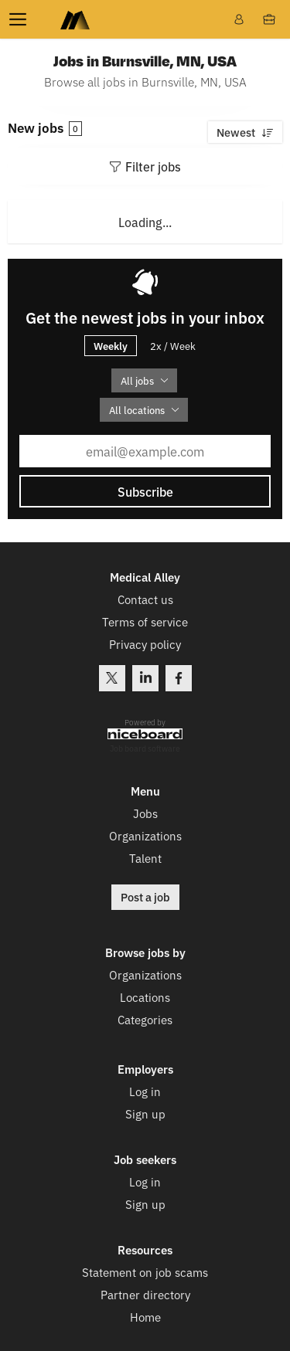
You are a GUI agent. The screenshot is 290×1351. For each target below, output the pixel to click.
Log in (145, 1091)
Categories (145, 1019)
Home (145, 1317)
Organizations (145, 835)
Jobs (145, 813)
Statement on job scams (145, 1272)
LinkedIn (145, 678)
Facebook (178, 678)
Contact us (145, 599)
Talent (145, 858)
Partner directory (145, 1294)
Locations (145, 997)
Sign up (145, 1113)
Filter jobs (153, 166)
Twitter (112, 678)
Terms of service (145, 621)
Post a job (145, 897)
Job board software (145, 749)
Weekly (111, 345)
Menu (20, 19)
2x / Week (173, 345)
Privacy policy (145, 644)
